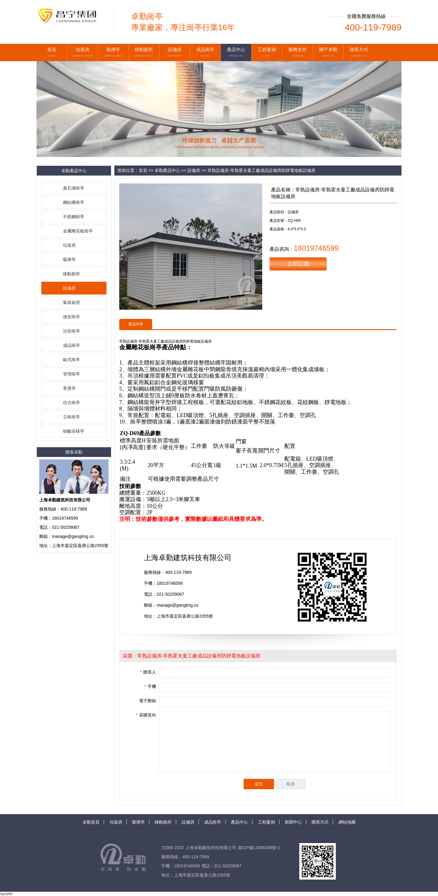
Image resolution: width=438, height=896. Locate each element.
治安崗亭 (71, 331)
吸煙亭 (69, 259)
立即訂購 (298, 264)
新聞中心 (293, 822)
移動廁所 (71, 273)
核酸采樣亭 (73, 431)
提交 (259, 784)
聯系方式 (319, 822)
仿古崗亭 (71, 402)
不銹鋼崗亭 (73, 216)
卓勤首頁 (90, 822)
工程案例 (266, 822)
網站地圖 (347, 822)
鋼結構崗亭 (73, 202)
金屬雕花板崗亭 (78, 230)
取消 (290, 784)
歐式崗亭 (71, 359)
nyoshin (6, 894)
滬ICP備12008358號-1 (259, 847)
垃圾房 (69, 245)
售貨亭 (69, 388)
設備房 (69, 288)
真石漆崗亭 (73, 188)
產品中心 (239, 822)
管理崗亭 (71, 373)
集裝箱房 (71, 302)
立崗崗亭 (71, 416)
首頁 (143, 170)
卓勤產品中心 (167, 170)
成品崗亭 (71, 345)
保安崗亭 (71, 316)
